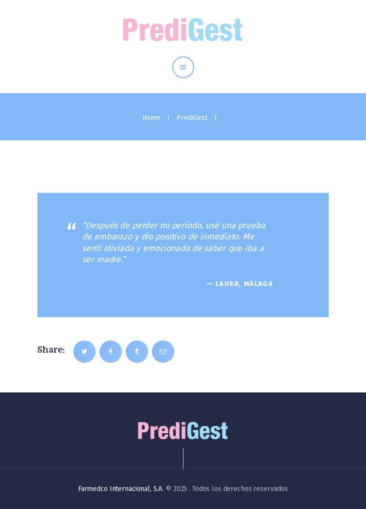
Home (151, 118)
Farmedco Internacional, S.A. (121, 489)
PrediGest (192, 118)
